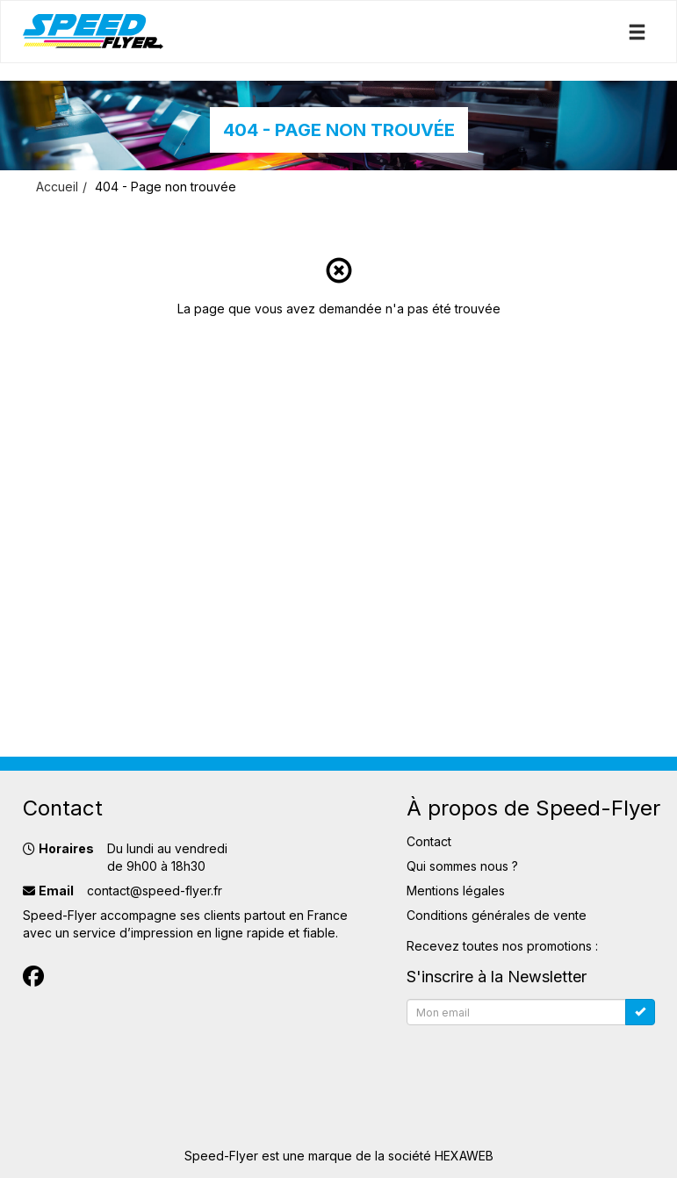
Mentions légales (456, 890)
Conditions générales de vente (497, 915)
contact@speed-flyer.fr (154, 890)
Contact (429, 841)
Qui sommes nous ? (462, 865)
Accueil (57, 186)
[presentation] (540, 1066)
